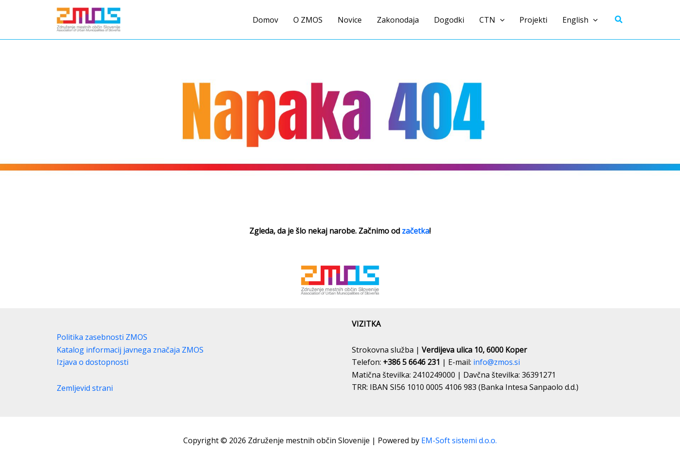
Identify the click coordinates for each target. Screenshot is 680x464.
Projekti (533, 20)
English (580, 20)
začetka (415, 231)
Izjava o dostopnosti (92, 362)
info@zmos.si (496, 362)
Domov (265, 20)
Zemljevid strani (85, 388)
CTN (492, 20)
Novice (350, 20)
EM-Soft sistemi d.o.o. (459, 440)
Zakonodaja (398, 20)
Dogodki (449, 20)
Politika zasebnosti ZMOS (102, 337)
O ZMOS (308, 20)
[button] (500, 20)
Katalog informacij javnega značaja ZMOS (130, 350)
